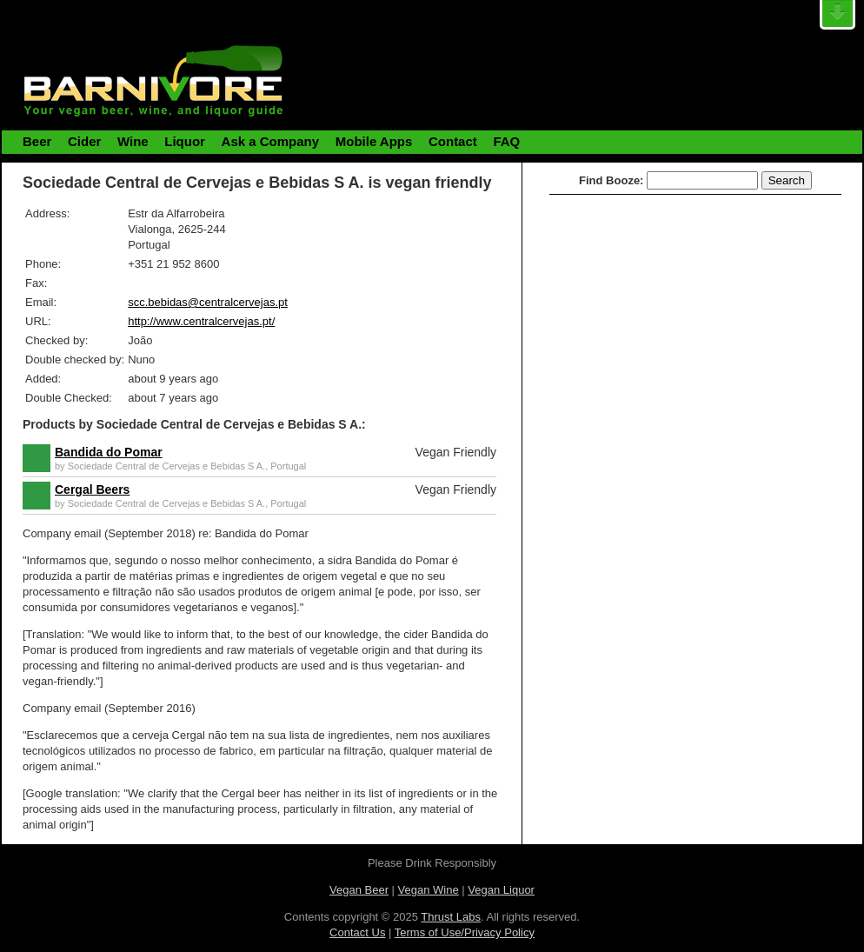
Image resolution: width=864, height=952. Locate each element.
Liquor (184, 141)
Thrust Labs (451, 916)
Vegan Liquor (501, 889)
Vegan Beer (359, 889)
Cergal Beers (92, 489)
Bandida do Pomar (109, 452)
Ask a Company (271, 141)
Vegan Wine (428, 889)
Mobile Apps (374, 141)
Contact (453, 141)
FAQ (506, 141)
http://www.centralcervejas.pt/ (201, 321)
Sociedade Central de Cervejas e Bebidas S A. (166, 466)
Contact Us (357, 932)
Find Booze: (611, 180)
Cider (84, 141)
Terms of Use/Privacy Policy (465, 932)
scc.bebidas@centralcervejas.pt (208, 302)
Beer (37, 141)
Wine (133, 141)
